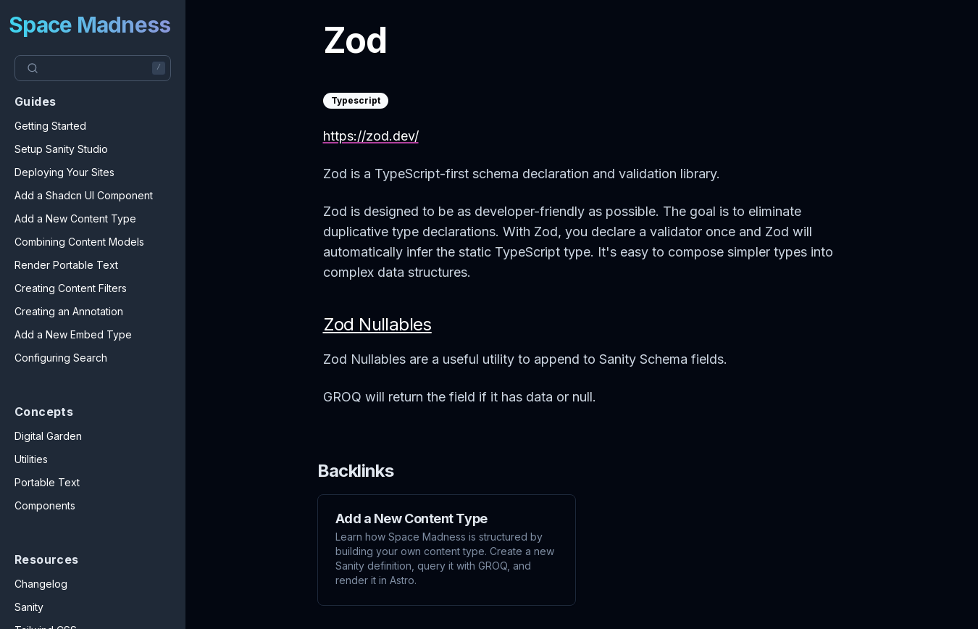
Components (44, 505)
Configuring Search (60, 357)
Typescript (355, 100)
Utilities (31, 459)
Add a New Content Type (75, 218)
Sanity (28, 607)
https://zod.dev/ (371, 135)
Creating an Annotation (68, 311)
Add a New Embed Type (73, 334)
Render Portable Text (66, 265)
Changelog (40, 584)
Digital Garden (48, 436)
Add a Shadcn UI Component (83, 195)
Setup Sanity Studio (61, 149)
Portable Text (47, 482)
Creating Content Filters (70, 288)
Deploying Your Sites (64, 172)
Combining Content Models (79, 242)
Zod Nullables (377, 324)
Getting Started (50, 126)
